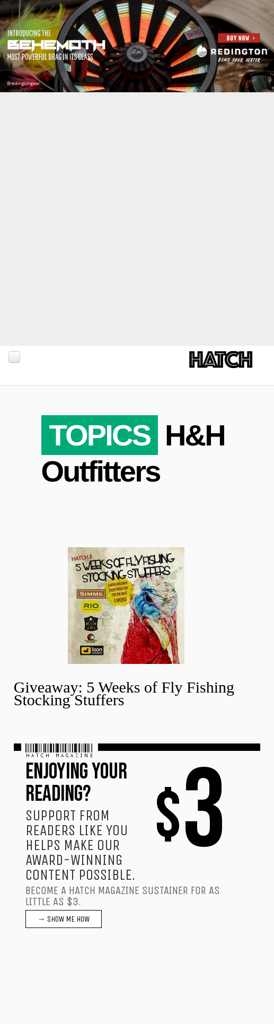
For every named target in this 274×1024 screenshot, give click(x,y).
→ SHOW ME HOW (64, 919)
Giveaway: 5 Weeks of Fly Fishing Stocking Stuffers (124, 693)
